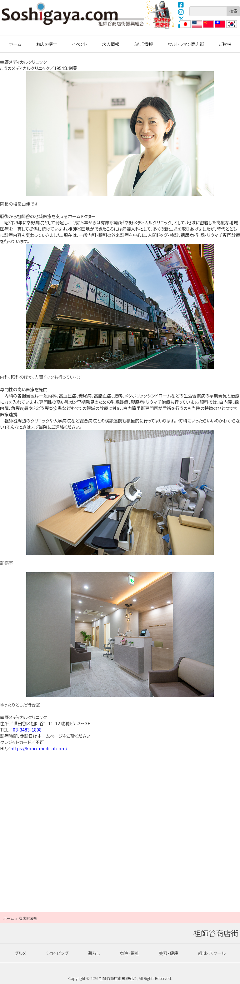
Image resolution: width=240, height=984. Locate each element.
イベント (79, 44)
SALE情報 (143, 44)
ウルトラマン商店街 (160, 14)
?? (228, 27)
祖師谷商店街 (73, 14)
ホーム (15, 44)
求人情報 (110, 44)
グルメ (20, 953)
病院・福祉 (129, 953)
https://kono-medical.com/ (38, 748)
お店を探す (46, 44)
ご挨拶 (225, 44)
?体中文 (207, 27)
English (196, 27)
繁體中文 (219, 27)
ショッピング (57, 953)
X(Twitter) (181, 19)
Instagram (181, 12)
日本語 (184, 27)
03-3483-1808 (27, 730)
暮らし (94, 953)
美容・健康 (168, 953)
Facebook (181, 5)
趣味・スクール (212, 953)
